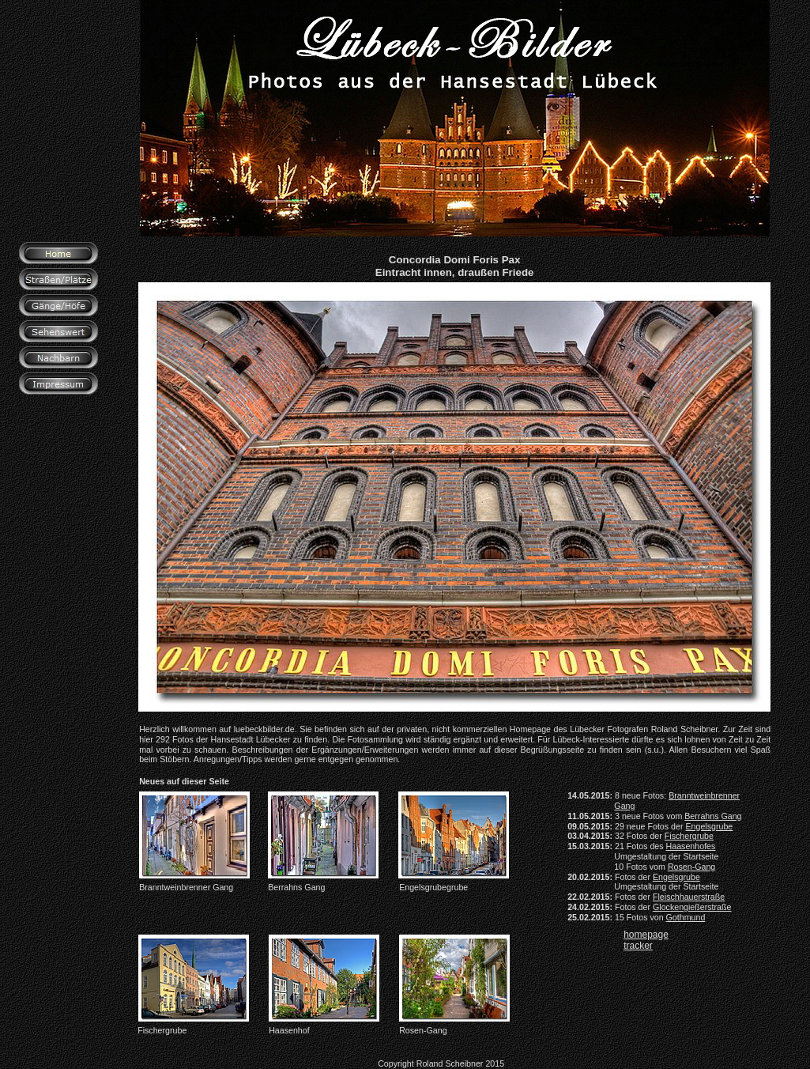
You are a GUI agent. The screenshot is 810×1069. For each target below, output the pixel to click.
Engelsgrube (709, 826)
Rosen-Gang (691, 866)
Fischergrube (689, 835)
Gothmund (686, 917)
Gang (624, 805)
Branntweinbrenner (704, 795)
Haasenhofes (691, 846)
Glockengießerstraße (692, 907)
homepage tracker (646, 940)
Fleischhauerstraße (689, 896)
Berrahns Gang (712, 816)
